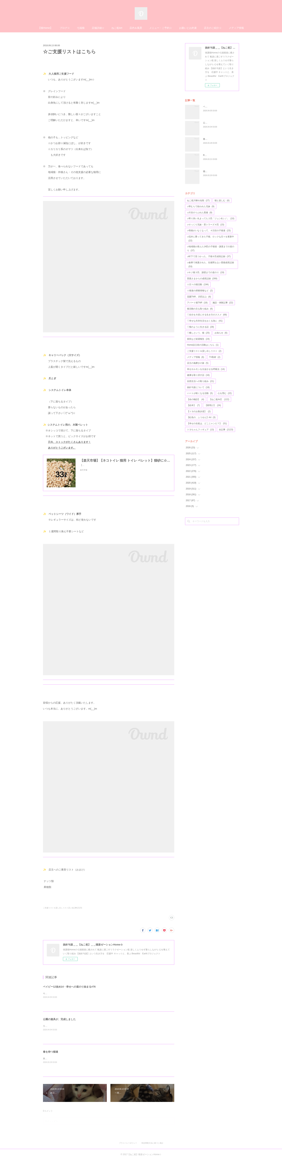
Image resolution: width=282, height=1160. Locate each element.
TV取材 (214, 357)
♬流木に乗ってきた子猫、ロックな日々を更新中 (210, 238)
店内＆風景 (135, 27)
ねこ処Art (117, 27)
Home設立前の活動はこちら (203, 345)
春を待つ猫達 (50, 1051)
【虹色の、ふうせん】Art (201, 417)
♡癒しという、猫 (198, 333)
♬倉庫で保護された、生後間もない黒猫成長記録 (210, 264)
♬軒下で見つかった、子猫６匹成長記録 (209, 256)
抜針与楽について (198, 387)
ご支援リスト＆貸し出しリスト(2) (56, 908)
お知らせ (221, 333)
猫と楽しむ (222, 200)
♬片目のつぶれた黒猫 (199, 212)
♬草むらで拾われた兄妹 (200, 206)
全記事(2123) (76, 908)
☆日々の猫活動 (198, 284)
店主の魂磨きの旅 (197, 363)
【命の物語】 (195, 399)
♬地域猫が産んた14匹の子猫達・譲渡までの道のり (210, 248)
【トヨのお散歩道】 (199, 411)
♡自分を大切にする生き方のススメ (207, 314)
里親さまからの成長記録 (202, 278)
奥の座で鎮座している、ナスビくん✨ (61, 1058)
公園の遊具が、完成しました (59, 1019)
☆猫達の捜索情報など (200, 290)
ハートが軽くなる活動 (200, 393)
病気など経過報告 (198, 339)
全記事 (226, 429)
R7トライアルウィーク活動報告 (218, 155)
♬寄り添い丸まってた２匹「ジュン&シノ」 (210, 218)
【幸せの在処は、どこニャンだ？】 (207, 423)
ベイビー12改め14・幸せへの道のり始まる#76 (69, 986)
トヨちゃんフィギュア (200, 429)
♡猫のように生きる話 (200, 327)
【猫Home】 (45, 27)
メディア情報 (236, 27)
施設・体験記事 (223, 302)
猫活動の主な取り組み (200, 308)
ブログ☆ (65, 27)
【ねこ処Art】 (219, 399)
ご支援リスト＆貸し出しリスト (204, 351)
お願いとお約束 (188, 27)
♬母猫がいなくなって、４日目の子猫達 (209, 230)
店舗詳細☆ (98, 27)
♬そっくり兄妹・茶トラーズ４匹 (205, 224)
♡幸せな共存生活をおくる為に (204, 321)
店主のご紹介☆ (213, 27)
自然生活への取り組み (200, 381)
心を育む (225, 393)
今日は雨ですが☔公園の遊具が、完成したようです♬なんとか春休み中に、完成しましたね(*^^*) (90, 1026)
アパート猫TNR (197, 302)
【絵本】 (193, 405)
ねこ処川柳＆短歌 (198, 200)
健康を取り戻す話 (198, 375)
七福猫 (81, 27)
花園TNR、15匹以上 (199, 296)
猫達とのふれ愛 (210, 171)
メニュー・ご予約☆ (160, 27)
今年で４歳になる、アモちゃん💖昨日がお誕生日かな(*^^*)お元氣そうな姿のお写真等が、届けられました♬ (95, 993)
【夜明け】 (213, 405)
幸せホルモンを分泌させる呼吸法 (206, 369)
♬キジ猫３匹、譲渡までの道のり (205, 272)
